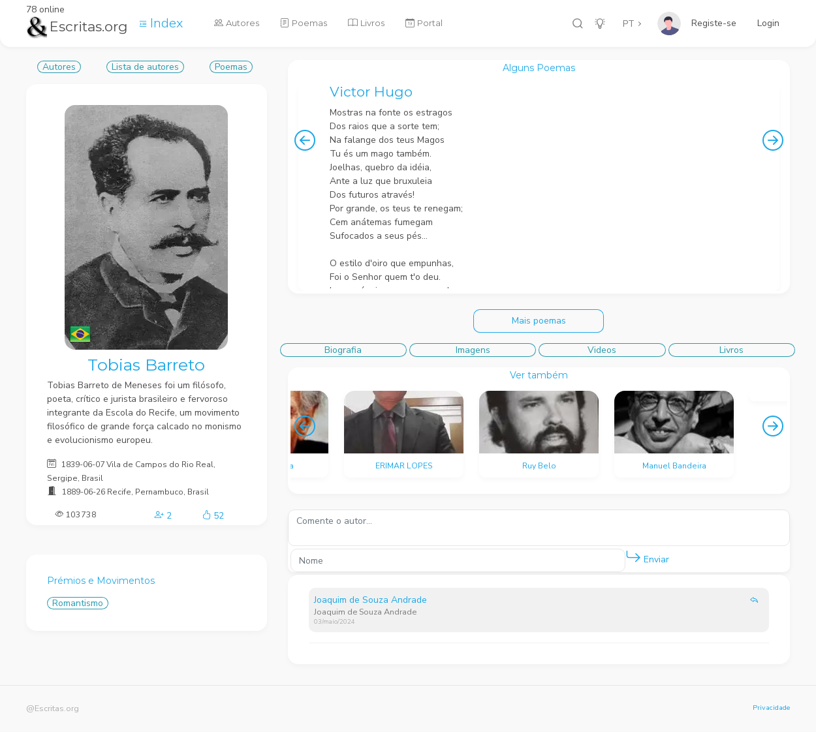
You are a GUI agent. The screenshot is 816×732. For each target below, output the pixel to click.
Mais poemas (539, 320)
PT (629, 24)
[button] (633, 557)
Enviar (647, 557)
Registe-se (713, 23)
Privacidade (771, 707)
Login (768, 23)
